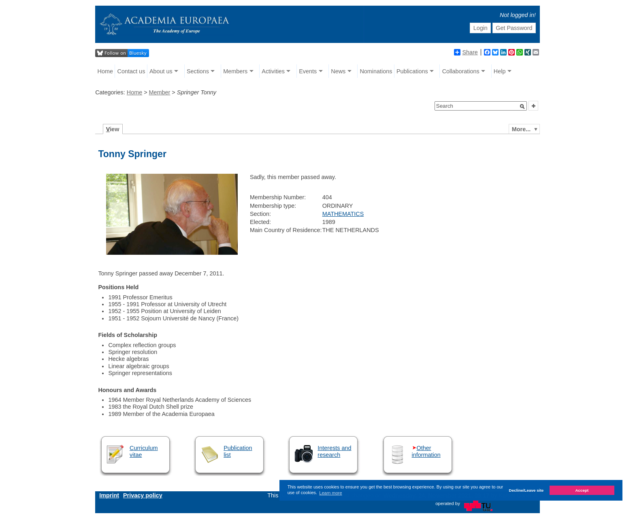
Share (465, 52)
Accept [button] (581, 490)
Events (308, 71)
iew (112, 129)
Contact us (131, 71)
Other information (426, 451)
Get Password (514, 28)
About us (161, 71)
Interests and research (334, 451)
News (338, 71)
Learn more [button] (330, 492)
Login (480, 28)
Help (500, 71)
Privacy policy (142, 495)
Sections (198, 71)
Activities (273, 71)
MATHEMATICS (343, 214)
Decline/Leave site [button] (526, 490)
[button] (522, 106)
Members (235, 71)
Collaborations (460, 71)
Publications (412, 71)
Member (159, 92)
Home (105, 71)
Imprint (109, 495)
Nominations (376, 71)
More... (521, 129)
